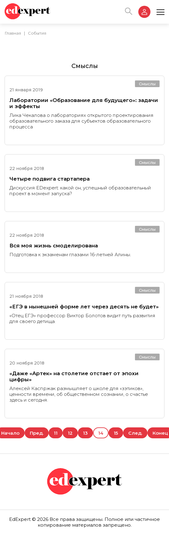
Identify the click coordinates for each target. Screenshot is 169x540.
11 (55, 433)
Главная (13, 33)
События (37, 33)
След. (135, 433)
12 (70, 433)
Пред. (36, 433)
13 (85, 433)
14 (100, 433)
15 (116, 433)
